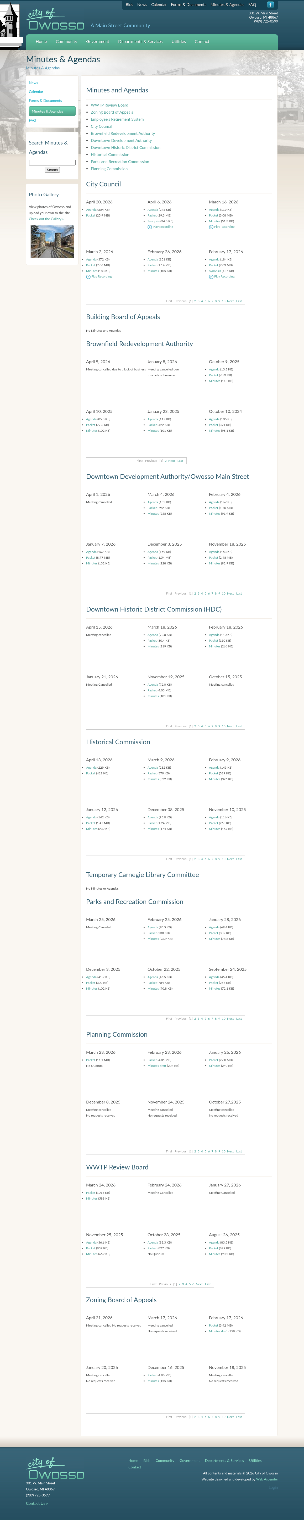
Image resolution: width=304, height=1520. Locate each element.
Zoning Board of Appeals (112, 112)
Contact (202, 41)
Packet (90, 215)
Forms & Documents (188, 4)
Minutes (214, 221)
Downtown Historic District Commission (125, 147)
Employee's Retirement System (117, 119)
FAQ (252, 4)
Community (66, 41)
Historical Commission (110, 154)
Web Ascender (267, 1479)
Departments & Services (140, 41)
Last (239, 301)
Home (41, 41)
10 (224, 301)
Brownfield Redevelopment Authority (123, 133)
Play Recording (160, 227)
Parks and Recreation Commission (120, 161)
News (142, 4)
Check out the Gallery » (46, 219)
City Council (101, 126)
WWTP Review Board (109, 105)
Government (97, 41)
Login (273, 1487)
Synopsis (154, 221)
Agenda (91, 210)
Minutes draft (157, 1066)
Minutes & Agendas (227, 4)
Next (230, 301)
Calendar (159, 4)
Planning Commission (109, 168)
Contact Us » (37, 1503)
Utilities (179, 41)
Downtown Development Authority (121, 140)
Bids (129, 4)
